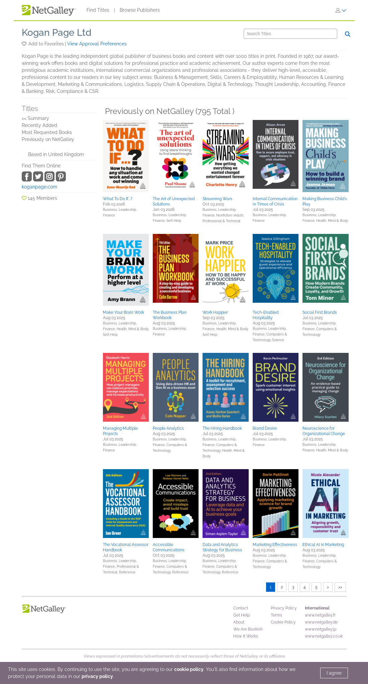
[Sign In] (341, 10)
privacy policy (97, 676)
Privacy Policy (284, 608)
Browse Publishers (140, 10)
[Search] (290, 34)
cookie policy (189, 669)
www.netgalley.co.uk (324, 636)
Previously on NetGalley (48, 139)
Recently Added (39, 125)
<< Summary (35, 118)
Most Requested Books (47, 132)
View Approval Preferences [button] (97, 43)
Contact (240, 608)
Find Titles (98, 10)
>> (340, 587)
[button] (24, 43)
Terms (276, 615)
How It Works (245, 636)
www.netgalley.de (321, 622)
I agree (334, 673)
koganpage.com (39, 186)
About (238, 622)
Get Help (241, 615)
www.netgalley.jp (320, 629)
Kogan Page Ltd (57, 32)
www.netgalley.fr (320, 615)
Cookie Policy (283, 622)
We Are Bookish (248, 629)
